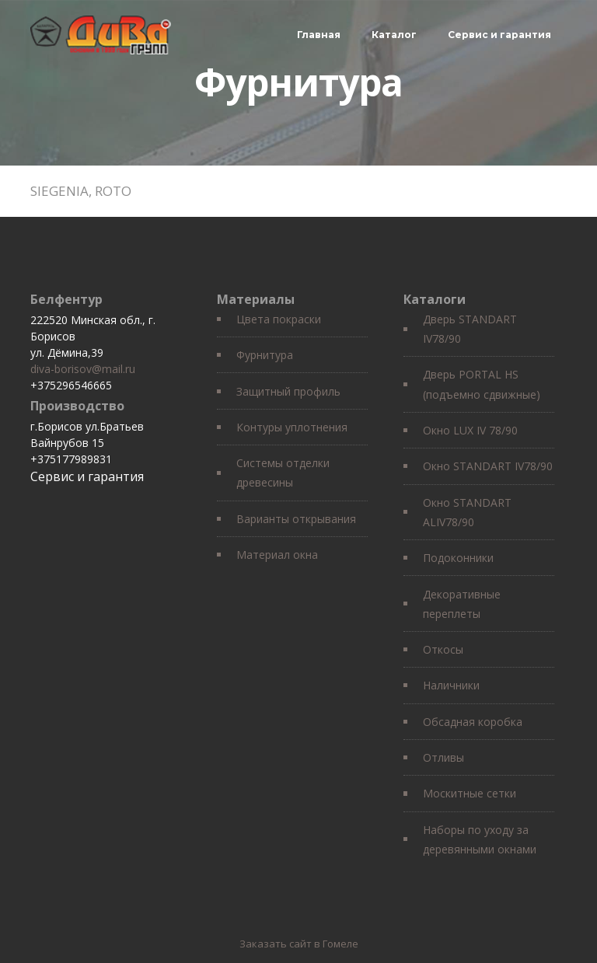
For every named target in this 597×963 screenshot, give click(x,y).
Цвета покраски (278, 319)
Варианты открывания (296, 518)
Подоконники (458, 557)
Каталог (394, 34)
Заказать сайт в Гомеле (298, 944)
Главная (318, 34)
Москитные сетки (469, 793)
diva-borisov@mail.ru (82, 368)
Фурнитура (264, 354)
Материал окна (277, 554)
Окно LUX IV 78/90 (470, 430)
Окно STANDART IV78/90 (488, 466)
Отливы (443, 757)
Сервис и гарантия (499, 34)
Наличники (451, 685)
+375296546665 (71, 385)
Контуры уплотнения (291, 427)
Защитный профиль (288, 391)
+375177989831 (71, 459)
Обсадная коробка (472, 721)
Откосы (443, 649)
